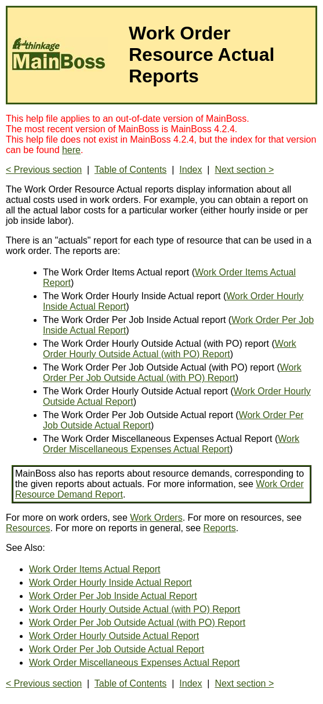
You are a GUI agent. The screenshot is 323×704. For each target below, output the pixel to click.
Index (190, 170)
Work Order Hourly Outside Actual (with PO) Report (169, 349)
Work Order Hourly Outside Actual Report (114, 636)
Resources (28, 528)
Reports (220, 528)
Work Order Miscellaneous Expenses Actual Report (171, 444)
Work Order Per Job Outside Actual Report (116, 649)
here (71, 150)
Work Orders (156, 517)
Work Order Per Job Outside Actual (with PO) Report (172, 372)
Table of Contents (131, 170)
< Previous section (44, 170)
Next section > (244, 170)
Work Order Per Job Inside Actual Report (113, 596)
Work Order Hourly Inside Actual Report (110, 582)
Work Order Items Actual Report (94, 569)
